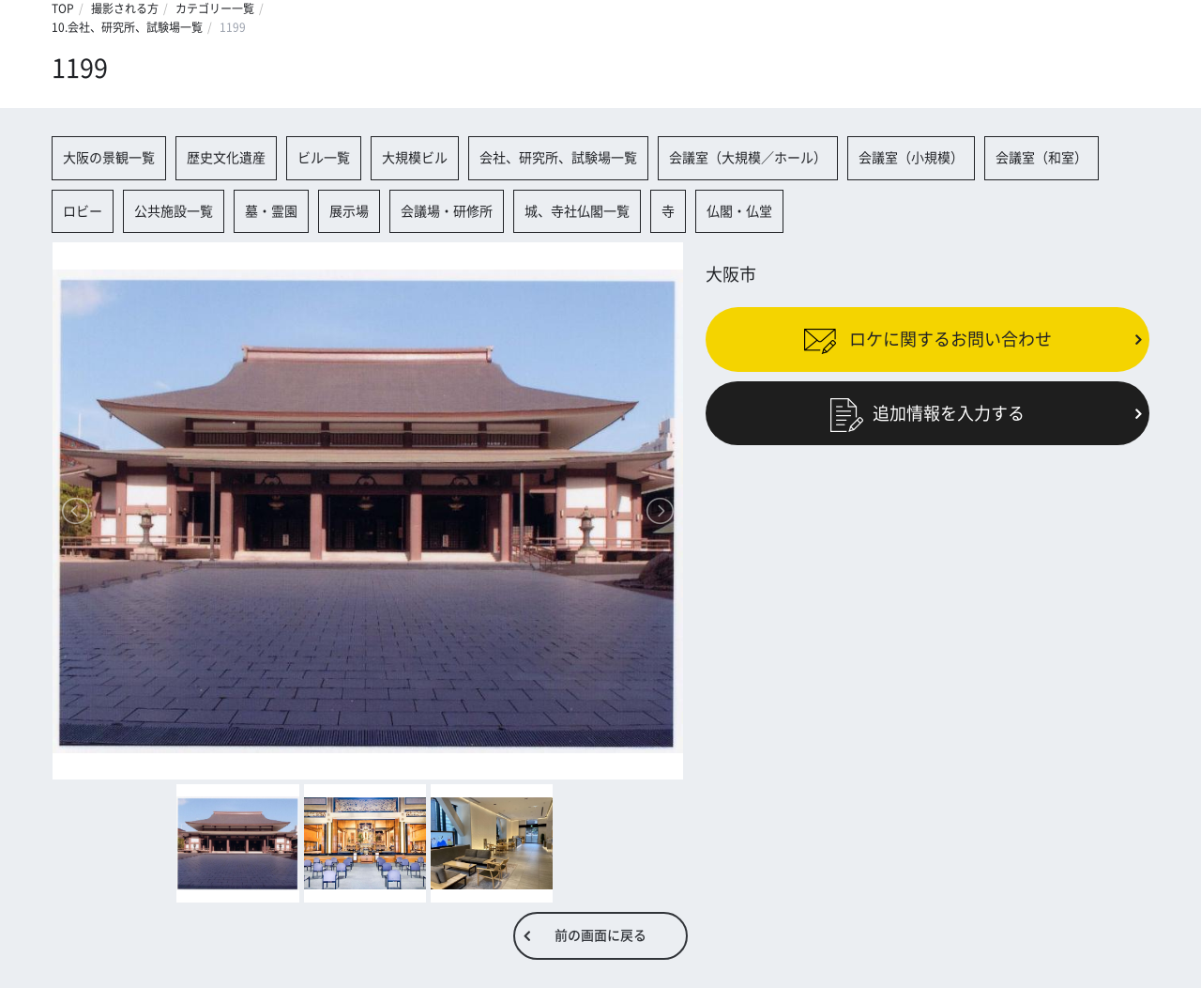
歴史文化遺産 (226, 157)
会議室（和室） (1041, 157)
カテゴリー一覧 (214, 8)
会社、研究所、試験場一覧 (558, 157)
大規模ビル (415, 157)
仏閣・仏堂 (739, 211)
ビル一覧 (323, 157)
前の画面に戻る (600, 935)
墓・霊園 (271, 211)
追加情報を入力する (927, 412)
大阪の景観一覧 (109, 157)
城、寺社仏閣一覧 (577, 211)
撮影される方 (125, 8)
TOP (63, 8)
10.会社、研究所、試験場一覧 (127, 27)
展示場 (349, 211)
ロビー (82, 211)
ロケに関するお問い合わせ (927, 339)
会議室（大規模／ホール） (748, 157)
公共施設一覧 (173, 211)
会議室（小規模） (911, 157)
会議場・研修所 (447, 211)
